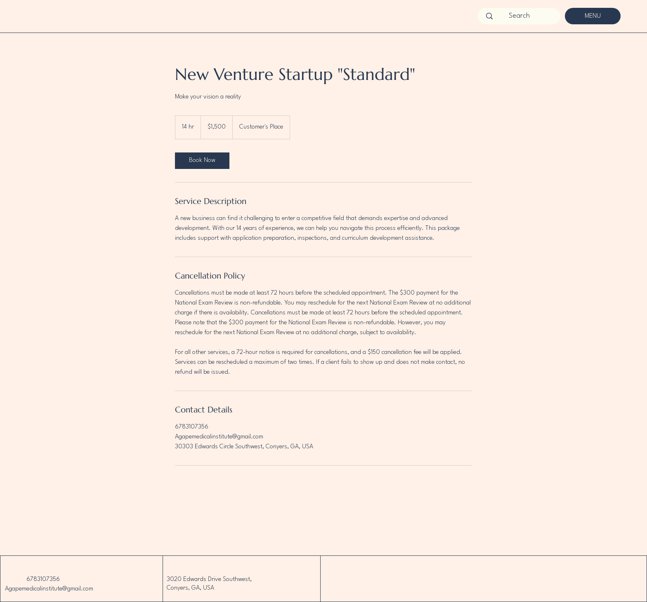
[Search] (519, 16)
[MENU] (593, 16)
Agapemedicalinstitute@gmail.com (49, 589)
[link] (202, 160)
